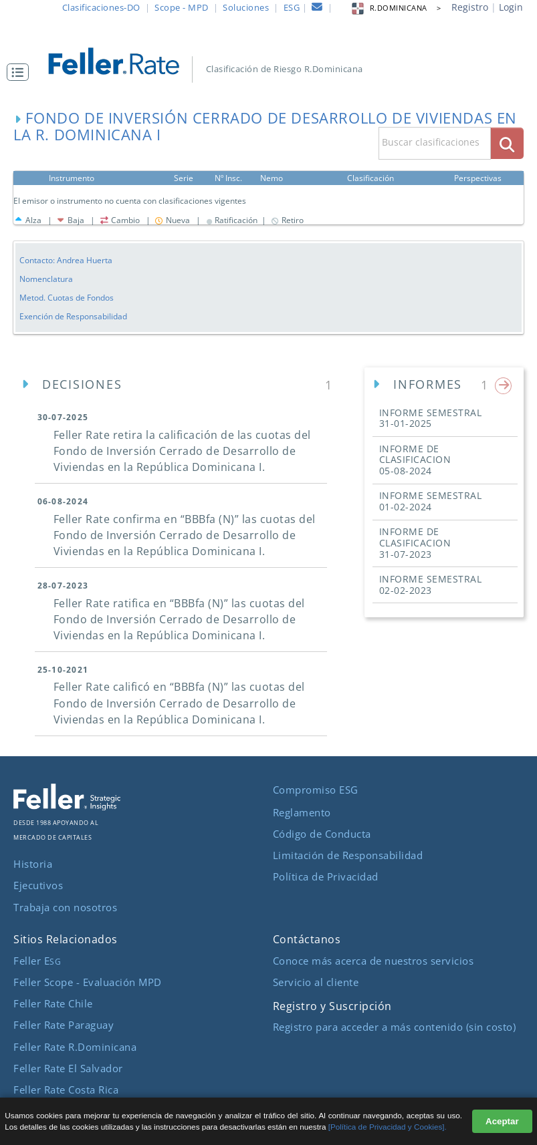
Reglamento (302, 812)
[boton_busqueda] (507, 143)
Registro (469, 7)
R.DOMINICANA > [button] (395, 8)
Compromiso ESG (315, 789)
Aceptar (502, 1121)
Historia (32, 863)
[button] (21, 72)
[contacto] (317, 8)
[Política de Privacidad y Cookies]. (387, 1126)
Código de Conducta (322, 833)
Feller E (37, 960)
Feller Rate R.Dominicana (74, 1046)
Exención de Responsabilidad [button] (73, 316)
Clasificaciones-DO (101, 7)
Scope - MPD (181, 7)
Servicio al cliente (316, 982)
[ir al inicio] (121, 60)
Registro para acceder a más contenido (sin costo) (394, 1026)
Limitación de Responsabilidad (348, 855)
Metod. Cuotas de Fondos (66, 297)
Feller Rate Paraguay (63, 1024)
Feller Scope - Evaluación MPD (87, 982)
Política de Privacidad (326, 876)
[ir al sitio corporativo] (66, 806)
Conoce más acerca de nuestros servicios (373, 960)
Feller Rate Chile (53, 1003)
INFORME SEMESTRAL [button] (430, 418)
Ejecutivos (38, 885)
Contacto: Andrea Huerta (65, 260)
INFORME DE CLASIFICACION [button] (415, 459)
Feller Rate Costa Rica (65, 1089)
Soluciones (246, 7)
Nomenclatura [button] (46, 278)
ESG (292, 7)
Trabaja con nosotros (65, 907)
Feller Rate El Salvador (68, 1068)
